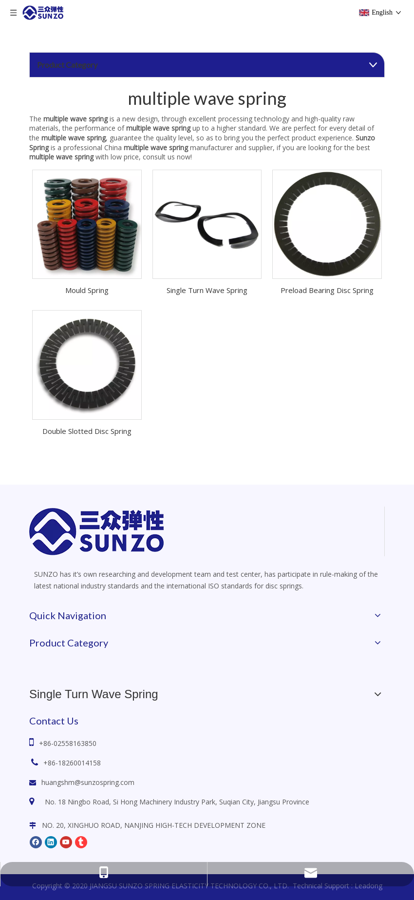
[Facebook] (36, 841)
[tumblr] (81, 841)
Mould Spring (87, 290)
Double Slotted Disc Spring (87, 431)
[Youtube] (66, 841)
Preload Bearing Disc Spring (327, 290)
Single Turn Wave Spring (207, 290)
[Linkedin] (51, 841)
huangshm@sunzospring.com (87, 782)
